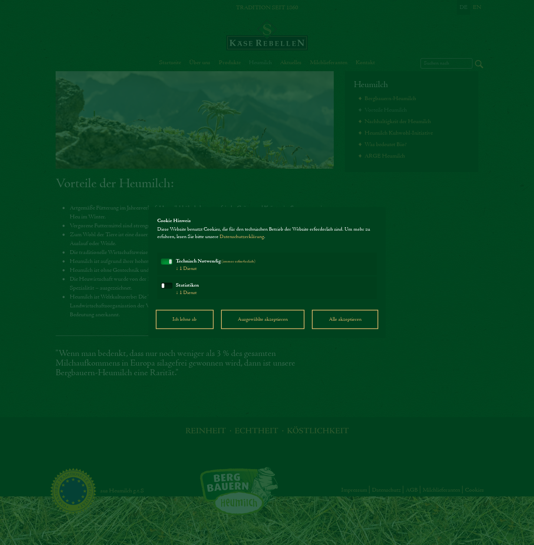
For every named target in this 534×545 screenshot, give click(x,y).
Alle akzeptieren (345, 319)
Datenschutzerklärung (242, 237)
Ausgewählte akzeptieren (263, 319)
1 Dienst (186, 268)
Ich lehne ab (184, 319)
